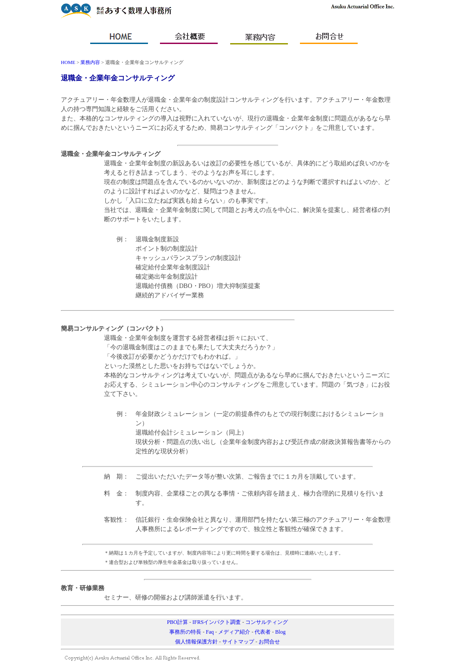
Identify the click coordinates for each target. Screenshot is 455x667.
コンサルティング (266, 622)
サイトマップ (238, 642)
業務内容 (90, 62)
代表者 (263, 632)
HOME (68, 62)
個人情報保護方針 (196, 642)
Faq (210, 632)
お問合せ (269, 642)
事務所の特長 (185, 632)
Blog (280, 632)
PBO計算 (177, 622)
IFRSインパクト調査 (216, 622)
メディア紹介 (234, 632)
